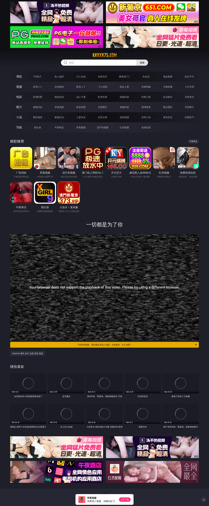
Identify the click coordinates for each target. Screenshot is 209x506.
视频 (19, 87)
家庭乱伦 (59, 117)
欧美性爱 (102, 96)
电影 (19, 97)
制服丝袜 (124, 96)
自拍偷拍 (59, 86)
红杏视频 (124, 127)
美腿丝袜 (124, 107)
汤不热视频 (102, 127)
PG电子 (37, 76)
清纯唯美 (146, 107)
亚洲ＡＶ (37, 86)
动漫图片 (102, 107)
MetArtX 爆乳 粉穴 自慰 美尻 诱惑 (27, 353)
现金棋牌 (167, 76)
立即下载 (125, 499)
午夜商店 (59, 127)
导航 (19, 127)
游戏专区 (102, 76)
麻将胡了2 (124, 76)
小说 (19, 117)
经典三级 (146, 96)
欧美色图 (81, 107)
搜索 (142, 62)
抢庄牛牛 (189, 76)
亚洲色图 (59, 107)
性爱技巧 (189, 117)
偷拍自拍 (59, 96)
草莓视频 (81, 127)
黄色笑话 (167, 117)
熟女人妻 (124, 86)
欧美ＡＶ (81, 86)
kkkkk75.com (104, 55)
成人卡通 (81, 96)
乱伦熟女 (167, 96)
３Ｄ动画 (102, 86)
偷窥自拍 (37, 107)
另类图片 (189, 107)
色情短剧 (146, 127)
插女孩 (37, 127)
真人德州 (59, 76)
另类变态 (189, 96)
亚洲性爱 (37, 96)
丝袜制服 (146, 86)
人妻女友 (81, 117)
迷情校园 (124, 117)
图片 (19, 107)
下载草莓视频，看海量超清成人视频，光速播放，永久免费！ (137, 344)
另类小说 (146, 117)
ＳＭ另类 (189, 86)
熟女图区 (167, 107)
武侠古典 (102, 117)
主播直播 (167, 86)
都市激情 (37, 117)
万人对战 (81, 76)
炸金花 (146, 76)
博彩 (19, 76)
